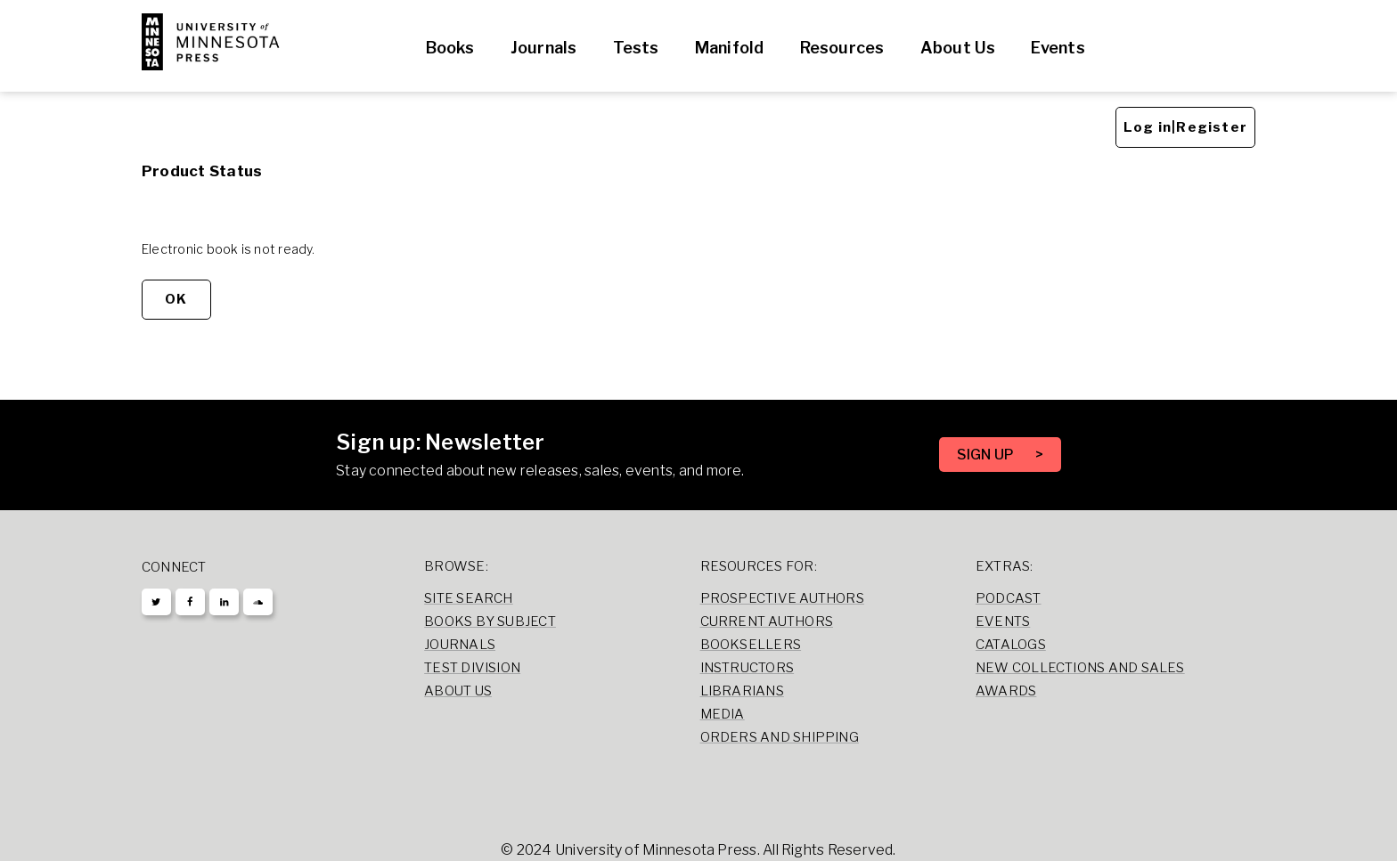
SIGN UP (987, 454)
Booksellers (751, 645)
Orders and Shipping (779, 737)
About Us (958, 47)
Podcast (1009, 598)
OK (176, 299)
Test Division (472, 668)
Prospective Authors (782, 598)
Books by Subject (490, 621)
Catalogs (1011, 645)
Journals (544, 47)
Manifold (729, 47)
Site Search (468, 598)
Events (1057, 47)
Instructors (747, 668)
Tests (636, 47)
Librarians (742, 691)
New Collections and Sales (1080, 668)
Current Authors (766, 621)
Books (450, 47)
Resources (842, 47)
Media (722, 714)
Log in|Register (1185, 127)
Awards (1006, 691)
